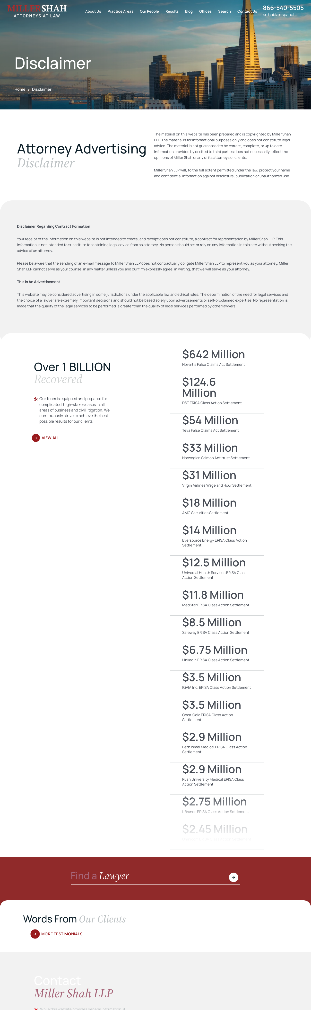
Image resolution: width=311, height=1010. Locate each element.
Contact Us (245, 11)
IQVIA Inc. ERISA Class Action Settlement (217, 684)
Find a (100, 876)
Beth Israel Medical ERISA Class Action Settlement (217, 746)
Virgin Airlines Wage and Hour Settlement (217, 482)
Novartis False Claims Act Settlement (217, 361)
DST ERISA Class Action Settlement (217, 394)
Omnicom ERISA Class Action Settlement (217, 835)
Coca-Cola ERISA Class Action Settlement (217, 714)
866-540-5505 (282, 8)
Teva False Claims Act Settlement (217, 427)
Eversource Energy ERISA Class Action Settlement (217, 539)
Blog (187, 11)
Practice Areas (118, 11)
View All (51, 437)
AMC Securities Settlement (217, 509)
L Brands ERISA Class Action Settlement (217, 808)
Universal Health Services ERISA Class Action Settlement (217, 572)
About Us (91, 11)
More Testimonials (62, 934)
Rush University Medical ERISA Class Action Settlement (217, 778)
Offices (203, 11)
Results (170, 11)
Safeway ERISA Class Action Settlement (217, 629)
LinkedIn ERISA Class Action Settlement (217, 656)
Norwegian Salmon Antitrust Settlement (217, 454)
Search (222, 11)
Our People (147, 11)
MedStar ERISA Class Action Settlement (217, 601)
